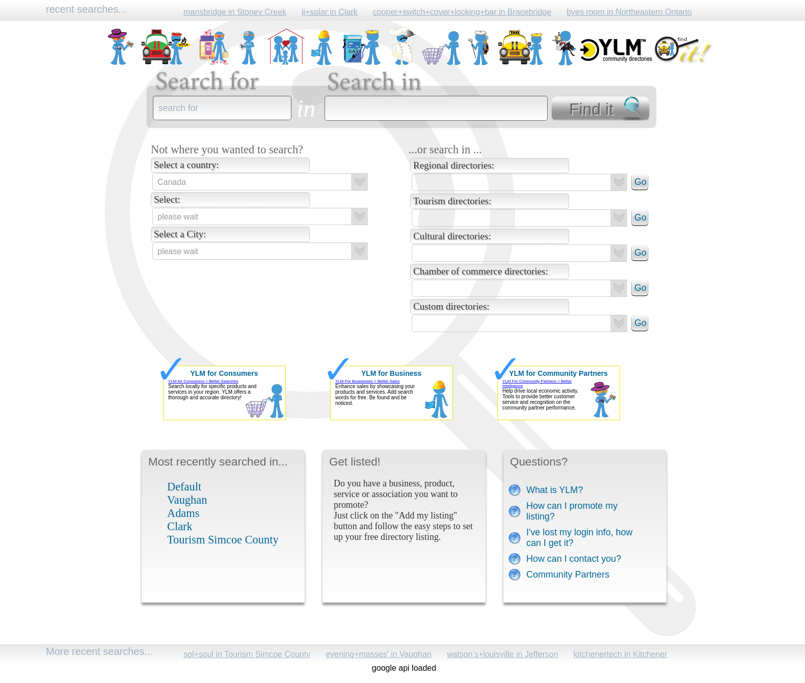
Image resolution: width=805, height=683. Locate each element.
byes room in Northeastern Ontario (629, 12)
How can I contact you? (573, 559)
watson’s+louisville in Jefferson (502, 654)
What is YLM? (554, 490)
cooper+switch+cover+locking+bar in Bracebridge (462, 12)
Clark (180, 526)
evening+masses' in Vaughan (379, 654)
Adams (183, 513)
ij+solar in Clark (330, 12)
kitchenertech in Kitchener (620, 654)
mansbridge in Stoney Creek (234, 12)
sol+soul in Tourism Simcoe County (246, 654)
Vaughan (187, 500)
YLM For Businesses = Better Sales (367, 381)
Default (184, 486)
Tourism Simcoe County (223, 539)
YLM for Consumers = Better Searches (203, 381)
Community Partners (567, 574)
